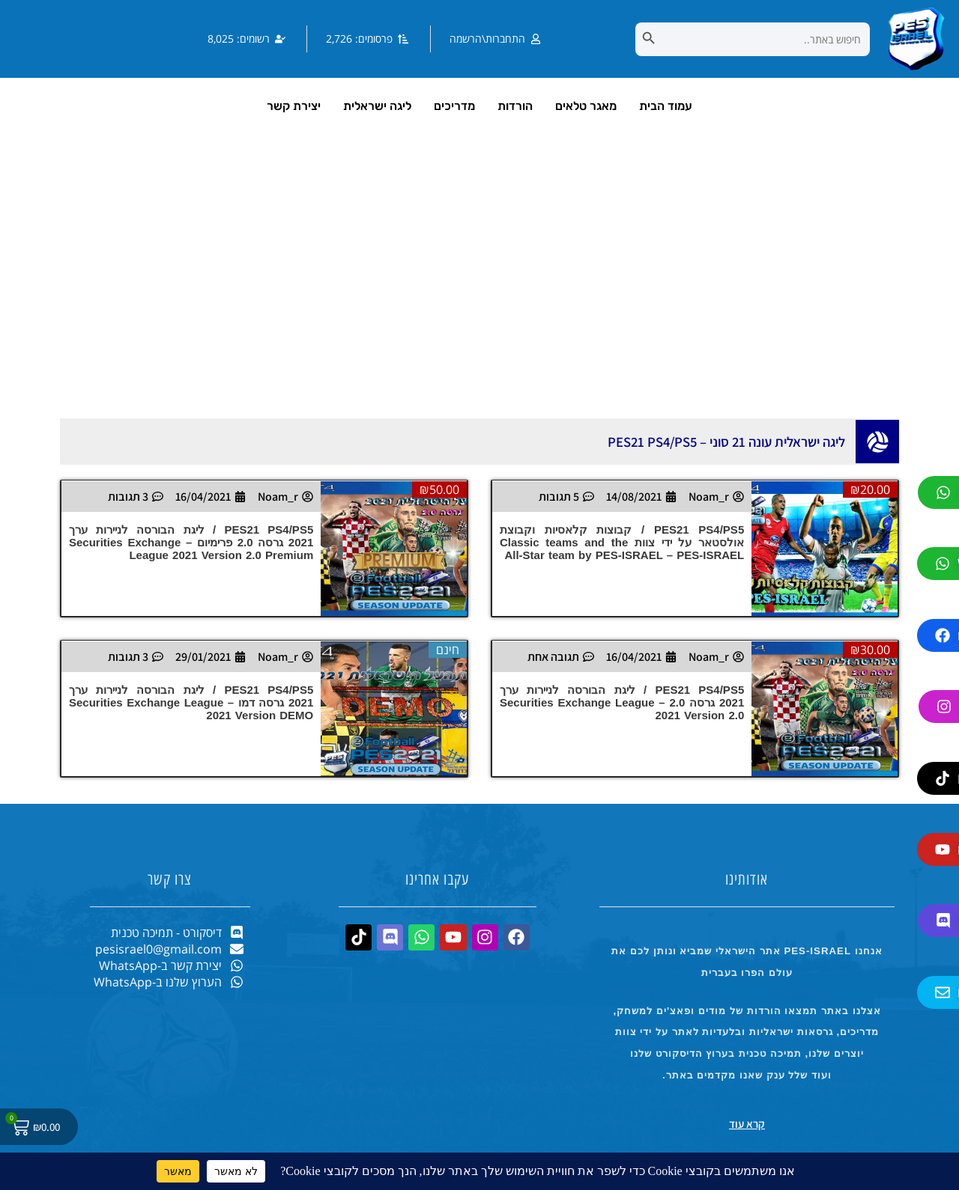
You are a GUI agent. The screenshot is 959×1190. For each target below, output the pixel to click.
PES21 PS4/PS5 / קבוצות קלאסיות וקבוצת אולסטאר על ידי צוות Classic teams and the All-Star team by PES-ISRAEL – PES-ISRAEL (622, 542)
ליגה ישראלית (377, 106)
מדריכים (454, 106)
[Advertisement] (479, 291)
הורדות (515, 106)
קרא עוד (747, 1124)
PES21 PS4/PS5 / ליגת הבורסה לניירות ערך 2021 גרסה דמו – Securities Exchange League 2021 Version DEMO (191, 702)
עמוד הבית (665, 106)
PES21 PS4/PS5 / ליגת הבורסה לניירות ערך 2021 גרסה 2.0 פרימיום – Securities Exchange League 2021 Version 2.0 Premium (191, 542)
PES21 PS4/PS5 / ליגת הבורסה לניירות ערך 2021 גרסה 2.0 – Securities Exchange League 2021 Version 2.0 (622, 702)
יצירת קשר (294, 106)
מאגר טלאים (586, 106)
